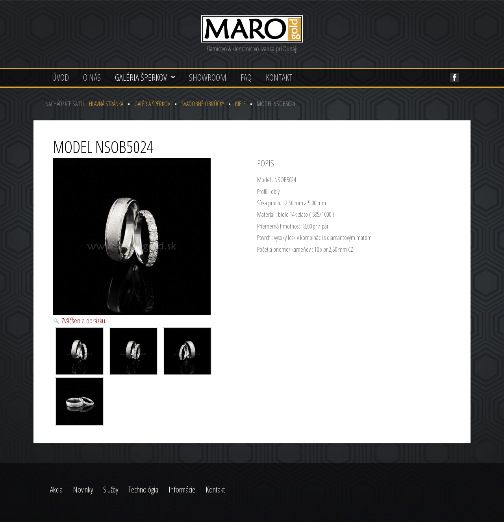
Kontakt (279, 77)
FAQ (246, 77)
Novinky (83, 489)
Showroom (207, 77)
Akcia (56, 489)
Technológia (143, 489)
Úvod (60, 77)
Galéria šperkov (141, 77)
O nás (92, 77)
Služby (110, 489)
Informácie (182, 489)
